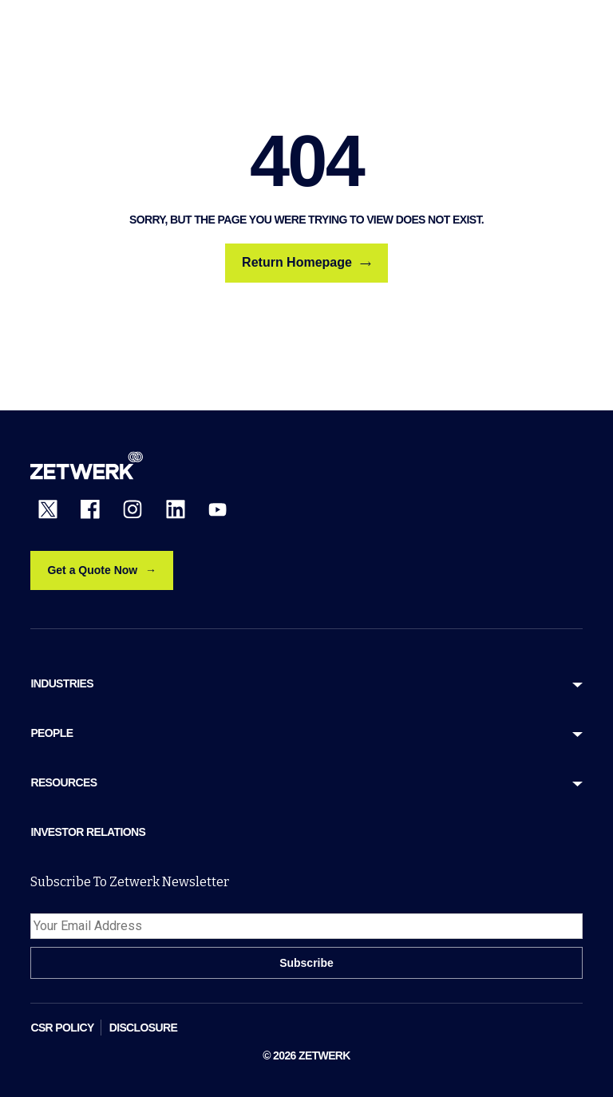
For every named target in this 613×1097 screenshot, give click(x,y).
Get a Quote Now (92, 570)
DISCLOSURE (143, 1027)
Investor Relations (87, 832)
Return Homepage (306, 262)
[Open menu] (573, 30)
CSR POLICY (61, 1027)
